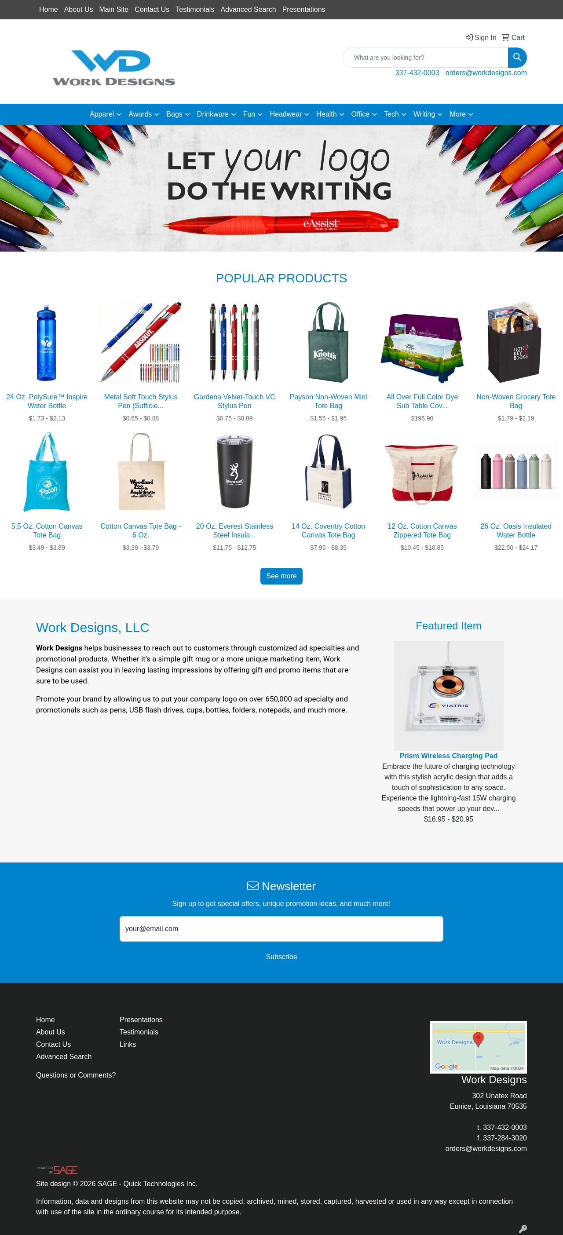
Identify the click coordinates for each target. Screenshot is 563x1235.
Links (128, 1044)
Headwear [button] (286, 114)
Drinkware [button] (213, 114)
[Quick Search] (425, 58)
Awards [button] (140, 114)
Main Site (114, 9)
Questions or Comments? (76, 1075)
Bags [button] (174, 114)
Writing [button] (424, 114)
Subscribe (281, 957)
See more (281, 576)
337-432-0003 (417, 73)
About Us (78, 9)
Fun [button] (249, 114)
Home (48, 9)
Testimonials (194, 9)
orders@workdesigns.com (486, 73)
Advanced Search (248, 9)
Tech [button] (391, 114)
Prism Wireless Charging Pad (448, 756)
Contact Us (152, 9)
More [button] (457, 114)
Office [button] (360, 114)
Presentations (303, 9)
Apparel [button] (102, 114)
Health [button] (326, 114)
